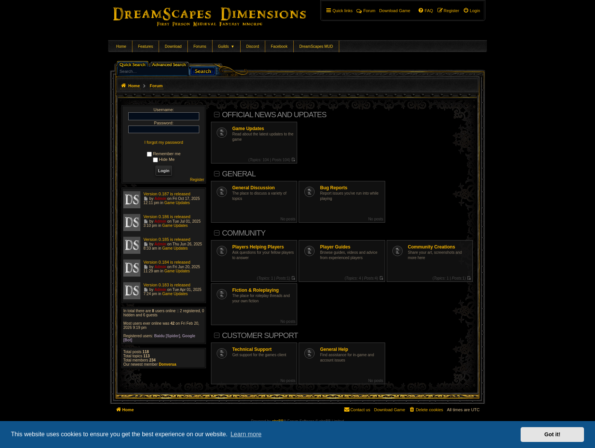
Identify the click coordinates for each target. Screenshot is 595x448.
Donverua (167, 364)
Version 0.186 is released (166, 216)
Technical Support (252, 349)
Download (173, 46)
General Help (334, 349)
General (239, 174)
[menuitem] (471, 10)
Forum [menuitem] (365, 10)
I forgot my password (163, 142)
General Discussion (253, 187)
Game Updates (248, 128)
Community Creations (431, 247)
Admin (160, 198)
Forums (200, 46)
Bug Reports (333, 187)
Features (145, 46)
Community (243, 233)
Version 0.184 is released (166, 262)
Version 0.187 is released (166, 194)
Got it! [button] (552, 434)
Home (121, 46)
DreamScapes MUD (316, 46)
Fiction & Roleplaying (255, 290)
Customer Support (260, 335)
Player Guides (335, 247)
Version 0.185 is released (166, 239)
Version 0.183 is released (166, 285)
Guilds (226, 46)
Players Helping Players (258, 247)
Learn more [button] (245, 434)
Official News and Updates (274, 114)
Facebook (279, 46)
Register (197, 180)
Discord (252, 46)
